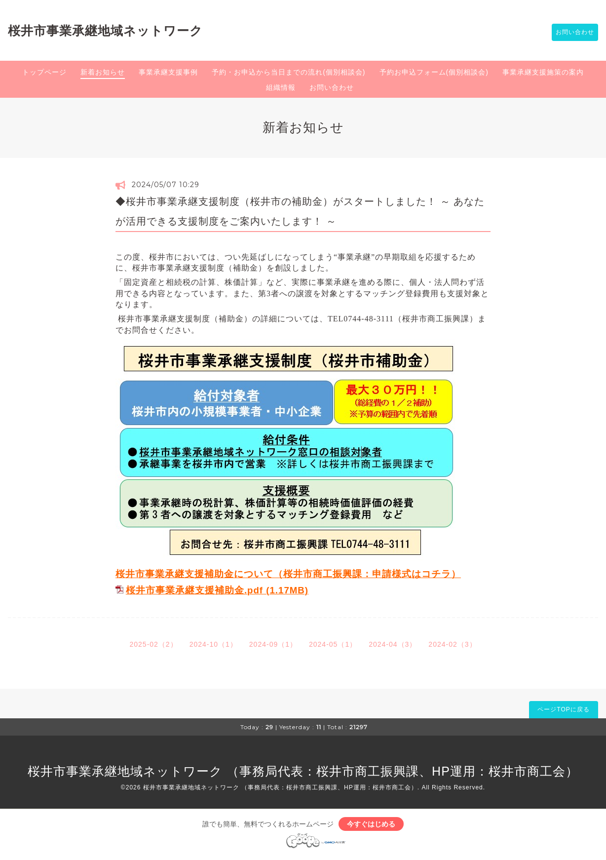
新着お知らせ (102, 74)
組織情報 (281, 89)
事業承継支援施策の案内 (543, 74)
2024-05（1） (333, 646)
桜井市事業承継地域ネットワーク (105, 31)
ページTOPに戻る (563, 710)
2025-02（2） (153, 646)
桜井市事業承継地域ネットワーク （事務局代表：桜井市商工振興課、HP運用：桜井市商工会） (303, 773)
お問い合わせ (570, 33)
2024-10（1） (213, 646)
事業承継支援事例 (168, 74)
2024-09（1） (273, 646)
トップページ (44, 74)
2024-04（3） (393, 646)
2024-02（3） (452, 646)
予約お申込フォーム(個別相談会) (434, 74)
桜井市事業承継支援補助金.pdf (194, 592)
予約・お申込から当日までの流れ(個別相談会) (288, 74)
